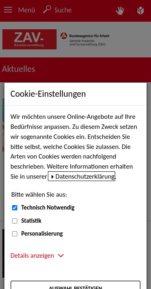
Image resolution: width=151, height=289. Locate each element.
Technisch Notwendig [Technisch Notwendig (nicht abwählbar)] (47, 207)
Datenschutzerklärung (85, 176)
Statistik (31, 220)
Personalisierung (42, 233)
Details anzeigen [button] (32, 255)
